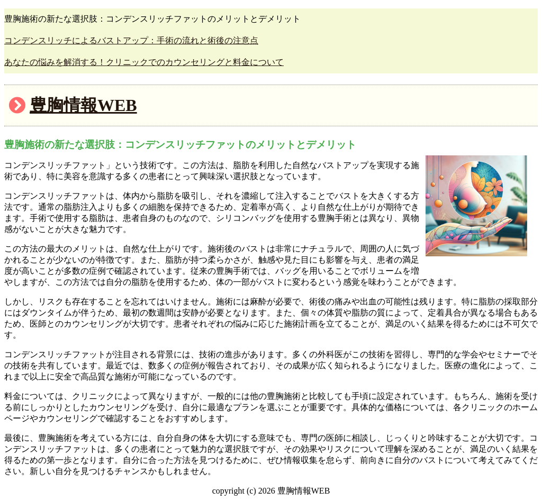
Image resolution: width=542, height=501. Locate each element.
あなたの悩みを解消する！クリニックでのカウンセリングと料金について (144, 62)
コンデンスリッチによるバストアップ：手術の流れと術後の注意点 (131, 40)
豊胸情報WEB (83, 105)
